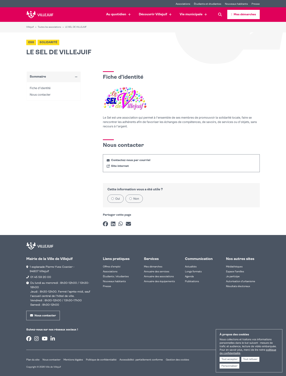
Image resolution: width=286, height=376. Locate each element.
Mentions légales (73, 360)
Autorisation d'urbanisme (240, 281)
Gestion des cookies (177, 360)
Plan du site (33, 360)
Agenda (189, 276)
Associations (110, 271)
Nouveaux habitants (114, 281)
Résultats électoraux (238, 286)
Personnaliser (229, 366)
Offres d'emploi (111, 266)
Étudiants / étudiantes (116, 276)
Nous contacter (51, 360)
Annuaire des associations (159, 276)
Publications (192, 281)
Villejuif (30, 27)
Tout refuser (250, 359)
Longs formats (193, 271)
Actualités (191, 266)
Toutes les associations (49, 27)
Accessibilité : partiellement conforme (141, 360)
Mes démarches (153, 266)
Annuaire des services (156, 271)
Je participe (233, 276)
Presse (107, 286)
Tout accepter (229, 359)
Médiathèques (234, 266)
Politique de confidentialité (101, 360)
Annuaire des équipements (159, 281)
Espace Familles (235, 271)
